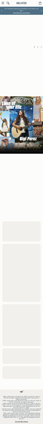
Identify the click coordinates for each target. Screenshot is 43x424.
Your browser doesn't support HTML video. (21, 228)
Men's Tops (15, 145)
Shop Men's (26, 13)
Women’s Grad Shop (21, 141)
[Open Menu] (2, 3)
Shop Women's (17, 13)
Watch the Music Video (32, 263)
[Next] (41, 10)
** (20, 52)
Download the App (21, 418)
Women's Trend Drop (9, 318)
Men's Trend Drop (7, 373)
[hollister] (21, 3)
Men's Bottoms (26, 145)
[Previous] (1, 10)
